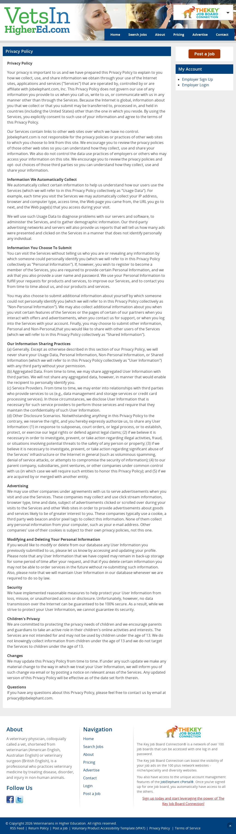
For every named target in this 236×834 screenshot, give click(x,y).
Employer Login (195, 84)
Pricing (178, 34)
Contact (222, 34)
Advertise (200, 34)
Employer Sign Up (197, 79)
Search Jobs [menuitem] (93, 746)
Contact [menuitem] (90, 777)
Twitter (19, 799)
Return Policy (38, 828)
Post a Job (204, 54)
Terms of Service (188, 828)
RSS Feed (17, 828)
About (160, 34)
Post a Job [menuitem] (91, 793)
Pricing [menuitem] (89, 762)
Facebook (10, 799)
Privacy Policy (160, 828)
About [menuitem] (88, 754)
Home (115, 34)
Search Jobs (137, 34)
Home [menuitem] (88, 738)
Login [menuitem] (88, 785)
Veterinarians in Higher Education (59, 823)
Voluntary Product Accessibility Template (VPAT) (108, 828)
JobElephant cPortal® (177, 782)
